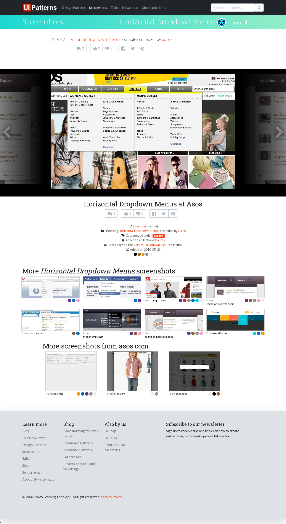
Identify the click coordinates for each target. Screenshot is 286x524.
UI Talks (110, 438)
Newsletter (130, 7)
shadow (158, 235)
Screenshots (98, 7)
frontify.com (220, 333)
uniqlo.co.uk (159, 300)
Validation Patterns (77, 450)
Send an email (32, 472)
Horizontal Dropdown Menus (167, 21)
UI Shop (110, 431)
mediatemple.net (93, 336)
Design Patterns (34, 445)
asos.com (139, 226)
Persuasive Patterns (78, 443)
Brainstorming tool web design (81, 433)
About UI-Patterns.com (39, 479)
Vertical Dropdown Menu (150, 245)
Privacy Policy (111, 497)
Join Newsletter (34, 438)
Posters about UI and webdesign (79, 466)
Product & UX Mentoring (114, 447)
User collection (245, 22)
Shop (26, 465)
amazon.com (35, 333)
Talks (115, 7)
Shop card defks (154, 7)
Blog (25, 431)
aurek (167, 39)
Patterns (74, 7)
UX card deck (73, 457)
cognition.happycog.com (220, 303)
